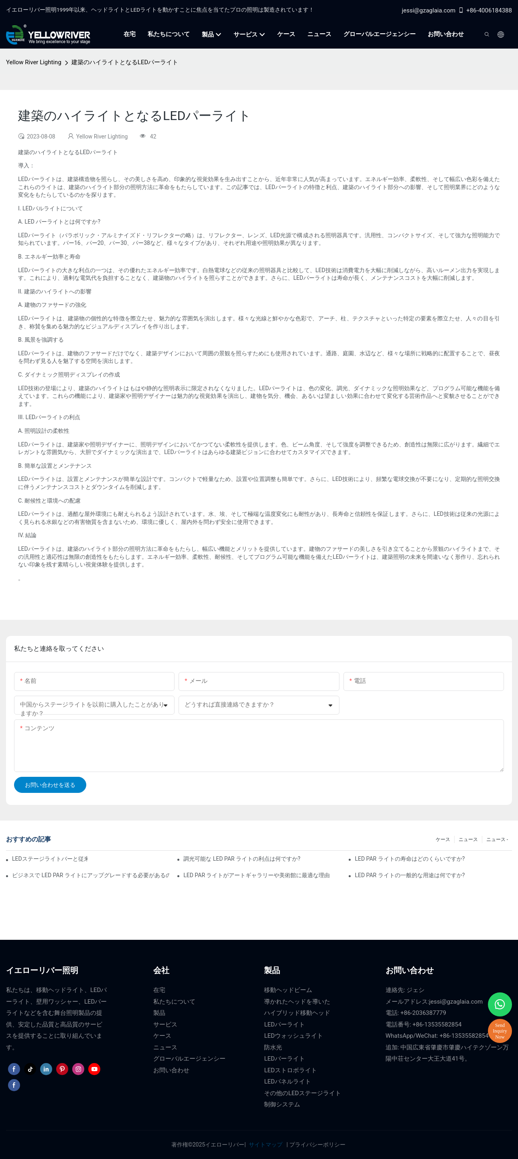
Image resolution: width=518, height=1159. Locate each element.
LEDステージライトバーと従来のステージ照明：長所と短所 (49, 859)
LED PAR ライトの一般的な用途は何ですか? (410, 875)
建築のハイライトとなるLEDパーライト (124, 62)
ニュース (468, 839)
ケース (443, 839)
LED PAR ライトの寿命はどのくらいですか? (410, 859)
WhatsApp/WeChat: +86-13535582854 (437, 1035)
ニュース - (497, 839)
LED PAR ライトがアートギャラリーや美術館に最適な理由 (256, 875)
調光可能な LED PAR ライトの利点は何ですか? (241, 859)
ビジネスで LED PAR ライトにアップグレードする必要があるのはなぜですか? (90, 875)
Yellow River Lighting (33, 62)
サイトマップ (265, 1144)
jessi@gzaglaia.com (428, 10)
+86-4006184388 (485, 10)
